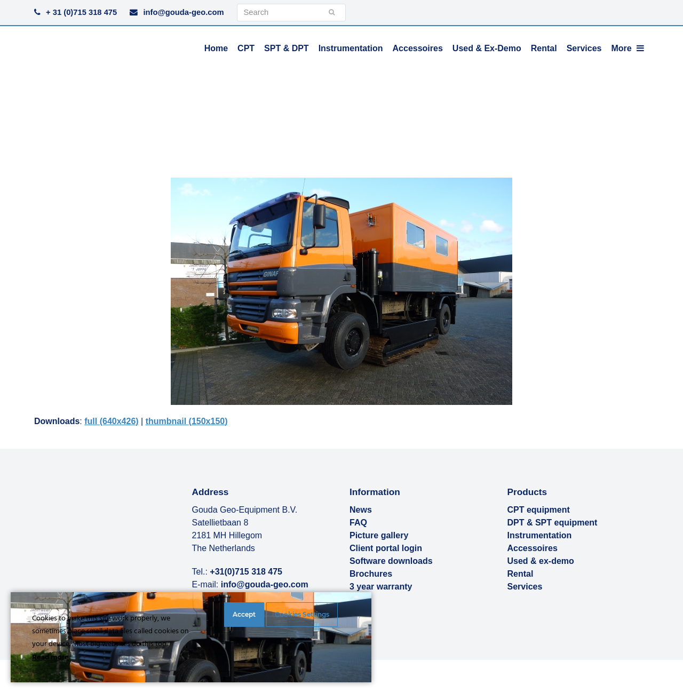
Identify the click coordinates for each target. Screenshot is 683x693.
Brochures (371, 573)
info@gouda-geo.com (183, 12)
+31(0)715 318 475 (246, 571)
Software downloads (391, 560)
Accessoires (532, 548)
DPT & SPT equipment (552, 522)
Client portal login (386, 548)
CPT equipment (538, 509)
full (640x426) (111, 421)
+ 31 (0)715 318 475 (81, 12)
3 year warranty (381, 586)
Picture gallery (379, 535)
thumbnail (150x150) (187, 421)
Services (525, 586)
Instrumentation (539, 535)
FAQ (358, 522)
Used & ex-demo (540, 560)
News (361, 509)
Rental (520, 573)
